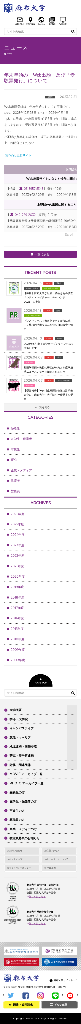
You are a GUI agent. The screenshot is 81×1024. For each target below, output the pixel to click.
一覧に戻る (41, 254)
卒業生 (15, 449)
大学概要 (16, 710)
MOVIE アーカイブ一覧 (26, 774)
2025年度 (17, 524)
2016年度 (17, 618)
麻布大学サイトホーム (66, 980)
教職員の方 (17, 820)
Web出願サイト (20, 155)
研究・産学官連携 (22, 756)
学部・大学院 (19, 719)
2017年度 (17, 608)
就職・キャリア (20, 738)
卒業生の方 (17, 811)
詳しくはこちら (37, 896)
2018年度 (17, 597)
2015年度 (17, 629)
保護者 (15, 481)
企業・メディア (21, 470)
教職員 (15, 491)
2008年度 (18, 660)
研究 (14, 460)
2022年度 (17, 556)
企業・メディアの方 (23, 829)
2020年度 (18, 576)
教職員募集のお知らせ (25, 838)
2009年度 (18, 650)
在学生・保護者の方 (23, 801)
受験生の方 (17, 792)
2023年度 (17, 545)
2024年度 (17, 535)
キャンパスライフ (22, 728)
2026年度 (17, 514)
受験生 (15, 428)
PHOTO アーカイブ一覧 (26, 783)
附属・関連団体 (20, 765)
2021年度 (17, 566)
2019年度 (17, 587)
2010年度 (17, 639)
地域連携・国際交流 (23, 747)
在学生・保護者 (21, 439)
